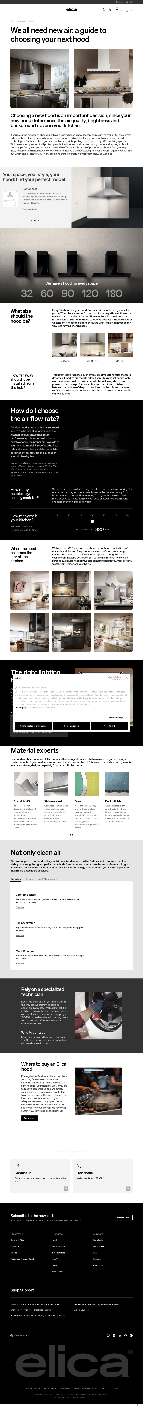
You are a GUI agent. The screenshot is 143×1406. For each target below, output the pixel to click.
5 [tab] (34, 220)
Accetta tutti (109, 726)
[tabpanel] (71, 922)
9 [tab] (41, 220)
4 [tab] (33, 220)
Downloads (98, 1240)
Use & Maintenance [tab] (47, 879)
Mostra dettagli (116, 717)
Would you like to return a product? (26, 1304)
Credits (115, 1388)
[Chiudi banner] (127, 678)
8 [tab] (39, 220)
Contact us (98, 1265)
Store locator (29, 1118)
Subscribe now (123, 1217)
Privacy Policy (65, 1388)
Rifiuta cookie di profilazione (33, 726)
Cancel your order (82, 1309)
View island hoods (29, 212)
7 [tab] (38, 220)
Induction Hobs (58, 1252)
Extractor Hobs (58, 1246)
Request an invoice (82, 1304)
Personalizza (71, 726)
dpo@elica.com (84, 1397)
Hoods (54, 1240)
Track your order (51, 1304)
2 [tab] (30, 220)
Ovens (54, 1265)
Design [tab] (29, 879)
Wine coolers (57, 1271)
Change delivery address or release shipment (31, 1309)
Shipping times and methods (105, 1304)
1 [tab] (28, 220)
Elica (12, 21)
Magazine (21, 21)
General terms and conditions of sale (85, 1388)
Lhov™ (55, 1259)
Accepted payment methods (23, 1315)
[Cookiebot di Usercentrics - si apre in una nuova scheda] (110, 678)
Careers (13, 1252)
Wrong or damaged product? (51, 1315)
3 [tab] (31, 220)
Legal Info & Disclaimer (33, 1388)
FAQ (95, 1252)
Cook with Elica (17, 1240)
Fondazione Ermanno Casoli (22, 1259)
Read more (20, 907)
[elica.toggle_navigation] (11, 9)
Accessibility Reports (50, 1388)
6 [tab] (36, 220)
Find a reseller (99, 1246)
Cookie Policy (105, 1388)
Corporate (14, 1246)
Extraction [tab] (15, 879)
